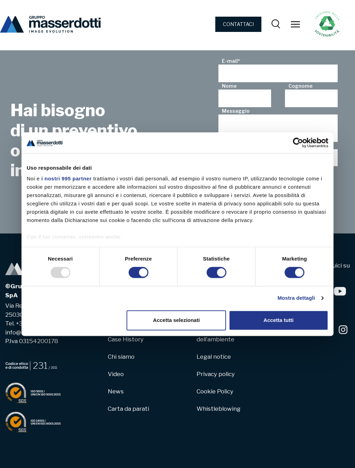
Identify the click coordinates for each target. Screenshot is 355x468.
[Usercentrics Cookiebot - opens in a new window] (298, 142)
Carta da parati (128, 408)
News (116, 391)
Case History (126, 339)
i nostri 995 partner (66, 178)
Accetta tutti (278, 320)
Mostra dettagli (296, 298)
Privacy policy (216, 374)
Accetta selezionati (176, 320)
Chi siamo (121, 356)
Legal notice (214, 356)
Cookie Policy (215, 391)
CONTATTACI (238, 24)
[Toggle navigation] (295, 24)
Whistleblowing (219, 408)
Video (116, 374)
